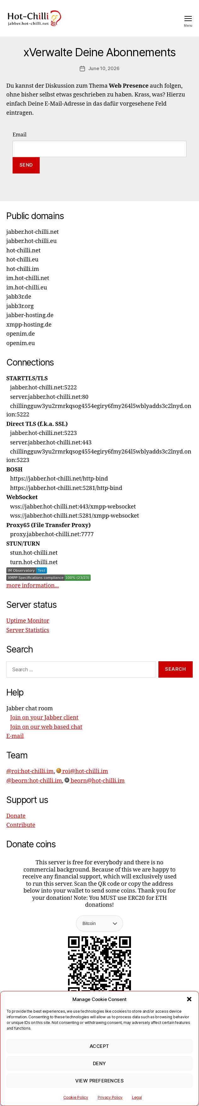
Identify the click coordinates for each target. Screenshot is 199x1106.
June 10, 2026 (104, 68)
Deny (99, 1063)
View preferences (99, 1081)
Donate (16, 816)
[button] (189, 999)
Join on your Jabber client (44, 717)
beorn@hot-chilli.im (95, 780)
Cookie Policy (75, 1097)
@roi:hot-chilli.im (30, 771)
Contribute (20, 825)
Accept (99, 1046)
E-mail (15, 736)
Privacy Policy (110, 1097)
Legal (137, 1097)
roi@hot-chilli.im (82, 771)
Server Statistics (27, 630)
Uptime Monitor (27, 621)
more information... (32, 585)
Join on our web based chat (46, 727)
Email (19, 135)
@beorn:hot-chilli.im (34, 780)
